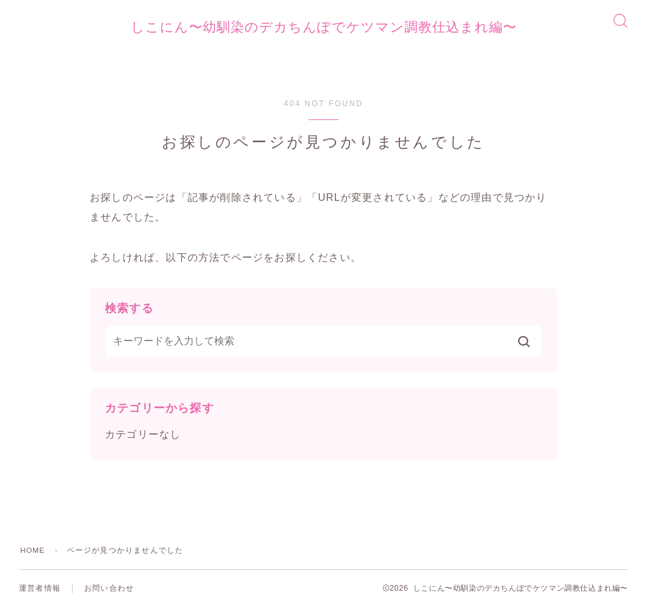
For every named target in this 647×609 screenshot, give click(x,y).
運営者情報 (40, 590)
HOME (33, 552)
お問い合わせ (109, 590)
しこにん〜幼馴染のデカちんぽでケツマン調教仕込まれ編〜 (323, 28)
